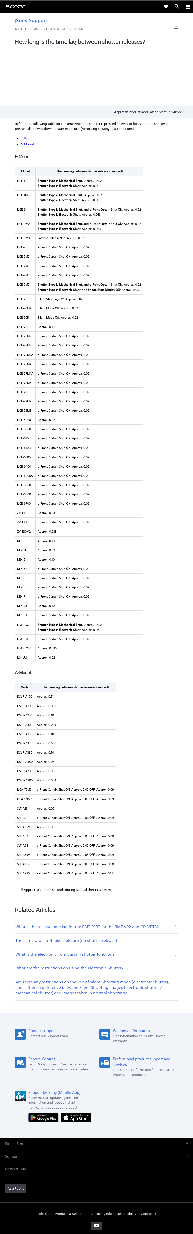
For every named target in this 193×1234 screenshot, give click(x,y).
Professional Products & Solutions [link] (61, 1157)
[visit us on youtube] (96, 1169)
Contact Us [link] (149, 1157)
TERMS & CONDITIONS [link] (96, 1198)
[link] (15, 6)
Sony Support (31, 20)
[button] (96, 1087)
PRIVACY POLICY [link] (96, 1205)
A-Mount (27, 87)
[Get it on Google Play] (44, 1061)
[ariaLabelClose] (187, 6)
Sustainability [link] (126, 1157)
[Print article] (176, 29)
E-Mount (27, 81)
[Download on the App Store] (76, 1061)
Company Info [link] (101, 1157)
